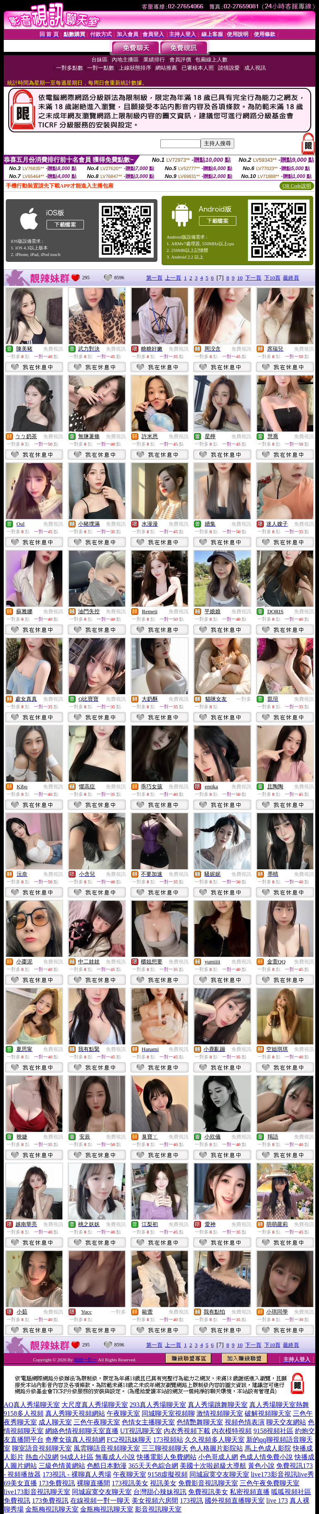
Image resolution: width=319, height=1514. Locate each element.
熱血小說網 (42, 1456)
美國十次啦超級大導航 (213, 1465)
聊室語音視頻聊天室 (42, 1448)
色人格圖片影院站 (216, 1448)
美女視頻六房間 (155, 1500)
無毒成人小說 (115, 1456)
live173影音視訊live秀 (282, 1474)
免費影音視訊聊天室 (208, 1483)
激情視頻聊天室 (219, 1413)
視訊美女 (163, 1483)
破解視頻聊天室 (268, 1413)
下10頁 (272, 278)
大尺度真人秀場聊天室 (94, 1404)
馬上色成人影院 (268, 1448)
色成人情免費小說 (266, 1456)
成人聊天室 (55, 1422)
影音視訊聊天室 (158, 1509)
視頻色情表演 (245, 1422)
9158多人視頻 (24, 1413)
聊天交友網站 (286, 1422)
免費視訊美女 (208, 1491)
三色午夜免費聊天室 (269, 1483)
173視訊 (191, 1500)
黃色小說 (261, 1465)
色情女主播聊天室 (148, 1422)
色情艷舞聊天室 (200, 1422)
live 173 (277, 1500)
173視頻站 (168, 1439)
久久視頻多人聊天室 (215, 1439)
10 (240, 278)
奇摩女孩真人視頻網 (75, 1439)
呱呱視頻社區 (291, 1491)
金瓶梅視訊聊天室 (52, 1509)
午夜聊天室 (123, 1413)
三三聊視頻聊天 (165, 1448)
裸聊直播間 (93, 1483)
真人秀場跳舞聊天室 (218, 1404)
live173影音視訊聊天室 (37, 1491)
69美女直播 (20, 1483)
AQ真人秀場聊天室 (32, 1404)
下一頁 (253, 278)
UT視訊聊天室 (141, 1430)
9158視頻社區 (273, 1430)
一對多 (243, 699)
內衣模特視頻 (232, 1430)
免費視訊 (53, 349)
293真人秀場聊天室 (158, 1404)
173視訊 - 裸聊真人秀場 (76, 1474)
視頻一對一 (85, 1359)
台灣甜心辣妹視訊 (159, 1491)
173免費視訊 (57, 1483)
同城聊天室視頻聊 (168, 1413)
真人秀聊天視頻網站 (75, 1413)
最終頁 (291, 278)
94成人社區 (76, 1456)
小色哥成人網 (218, 1456)
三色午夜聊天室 (97, 1422)
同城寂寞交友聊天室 (219, 1474)
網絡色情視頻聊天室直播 (81, 1430)
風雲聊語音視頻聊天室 (107, 1448)
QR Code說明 (296, 186)
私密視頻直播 (250, 1491)
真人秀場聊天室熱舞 (279, 1404)
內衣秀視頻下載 (187, 1430)
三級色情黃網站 (62, 1465)
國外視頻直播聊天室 (235, 1500)
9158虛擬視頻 (168, 1474)
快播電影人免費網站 (166, 1456)
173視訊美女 (130, 1483)
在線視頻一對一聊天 (100, 1500)
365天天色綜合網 (153, 1465)
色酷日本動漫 (107, 1465)
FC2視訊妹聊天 (129, 1439)
